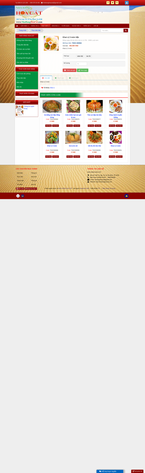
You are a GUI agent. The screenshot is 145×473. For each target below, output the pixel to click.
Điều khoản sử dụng (109, 188)
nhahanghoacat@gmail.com (52, 3)
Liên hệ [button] (95, 26)
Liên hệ (33, 184)
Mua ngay (82, 70)
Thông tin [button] (35, 26)
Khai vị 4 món (116, 146)
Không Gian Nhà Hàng (24, 40)
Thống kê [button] (87, 26)
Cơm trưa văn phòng (23, 73)
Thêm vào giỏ (69, 70)
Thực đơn (20, 177)
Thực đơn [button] (45, 26)
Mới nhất (26, 102)
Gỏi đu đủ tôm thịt (94, 146)
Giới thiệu (20, 173)
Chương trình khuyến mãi (25, 58)
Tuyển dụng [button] (66, 26)
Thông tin (34, 173)
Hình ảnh (34, 177)
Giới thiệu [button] (25, 26)
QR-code (20, 188)
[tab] (46, 78)
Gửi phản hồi (137, 471)
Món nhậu (20, 82)
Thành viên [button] (76, 26)
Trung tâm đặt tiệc (23, 45)
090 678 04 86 (35, 3)
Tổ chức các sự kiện (23, 49)
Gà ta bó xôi (73, 146)
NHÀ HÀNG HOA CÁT (65, 188)
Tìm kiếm (20, 184)
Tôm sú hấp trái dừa (94, 115)
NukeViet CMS (84, 188)
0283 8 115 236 (22, 3)
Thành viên (20, 180)
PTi (99, 188)
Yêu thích (55, 125)
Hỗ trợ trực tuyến (107, 471)
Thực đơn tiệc (21, 78)
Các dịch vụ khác (22, 62)
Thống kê (34, 180)
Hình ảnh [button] (55, 26)
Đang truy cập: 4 (30, 188)
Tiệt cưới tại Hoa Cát (23, 53)
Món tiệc (80, 56)
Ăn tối (88, 56)
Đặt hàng (48, 125)
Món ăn (19, 87)
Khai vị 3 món (52, 146)
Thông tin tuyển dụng (29, 107)
